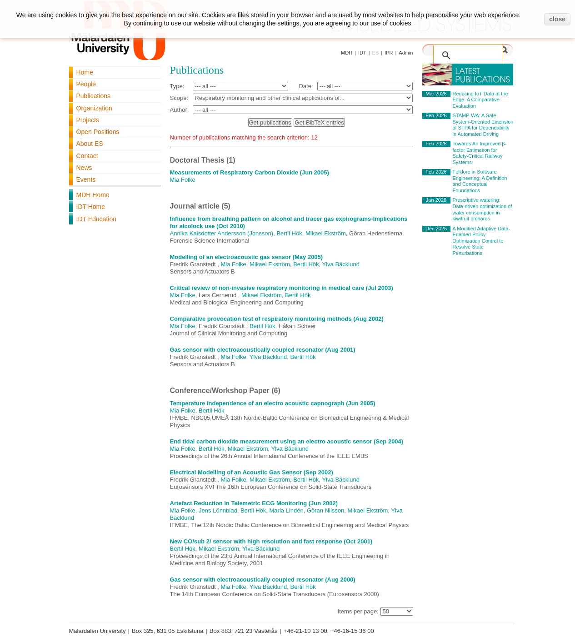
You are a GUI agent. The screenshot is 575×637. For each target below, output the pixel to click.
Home (84, 72)
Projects (88, 120)
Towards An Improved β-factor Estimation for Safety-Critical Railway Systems (480, 153)
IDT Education (96, 219)
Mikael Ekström (325, 233)
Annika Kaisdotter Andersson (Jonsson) (222, 233)
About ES (89, 143)
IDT (362, 52)
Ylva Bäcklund (341, 264)
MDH (346, 52)
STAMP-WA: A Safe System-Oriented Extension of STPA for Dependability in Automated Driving (483, 125)
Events (86, 179)
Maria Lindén (287, 510)
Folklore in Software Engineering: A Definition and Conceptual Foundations (480, 181)
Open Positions (98, 131)
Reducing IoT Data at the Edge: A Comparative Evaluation (480, 100)
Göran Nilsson (325, 510)
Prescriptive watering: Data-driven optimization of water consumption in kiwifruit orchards (482, 209)
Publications (93, 96)
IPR (389, 52)
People (86, 84)
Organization (94, 108)
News (84, 167)
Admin (406, 52)
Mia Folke (182, 179)
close (557, 19)
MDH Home (93, 195)
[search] (458, 50)
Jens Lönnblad (218, 510)
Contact (87, 155)
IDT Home (90, 206)
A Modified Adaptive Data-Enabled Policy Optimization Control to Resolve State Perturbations (481, 241)
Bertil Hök (289, 233)
